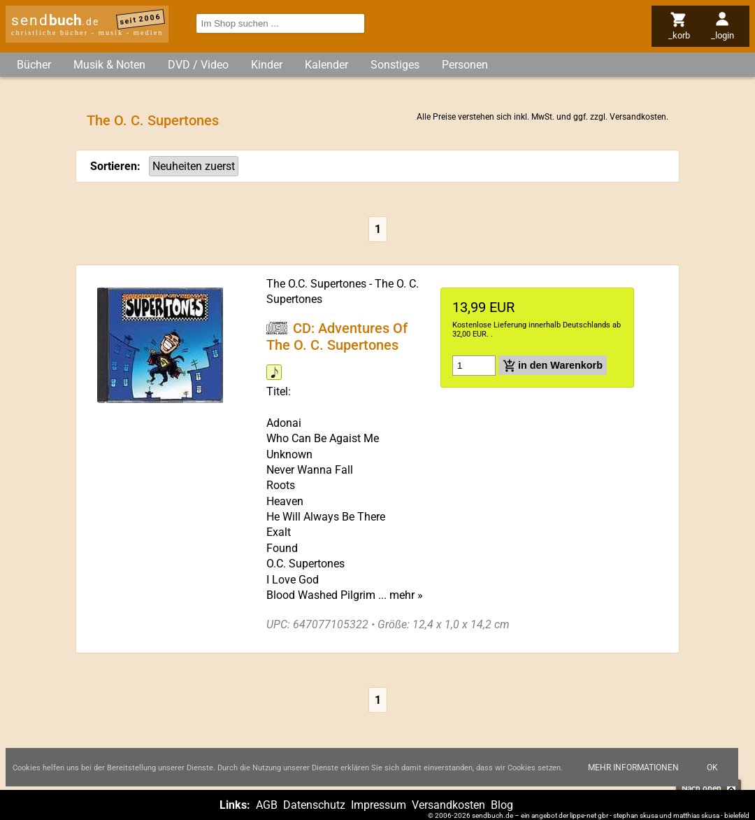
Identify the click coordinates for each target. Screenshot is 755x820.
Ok (712, 767)
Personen (465, 64)
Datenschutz (314, 805)
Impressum (378, 805)
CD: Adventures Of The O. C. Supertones (337, 336)
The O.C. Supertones (316, 283)
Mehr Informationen (633, 767)
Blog (502, 805)
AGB (267, 805)
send (55, 20)
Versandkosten (638, 117)
